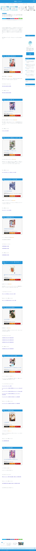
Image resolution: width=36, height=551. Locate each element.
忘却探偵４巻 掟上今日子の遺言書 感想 (8, 348)
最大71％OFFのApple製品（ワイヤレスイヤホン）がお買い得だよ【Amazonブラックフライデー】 (30, 75)
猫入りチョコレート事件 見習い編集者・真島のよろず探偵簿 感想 (11, 476)
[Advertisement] (12, 24)
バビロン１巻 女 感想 (5, 130)
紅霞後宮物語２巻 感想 (5, 248)
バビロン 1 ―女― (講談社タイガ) (8, 111)
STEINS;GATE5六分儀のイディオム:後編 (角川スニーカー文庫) (12, 367)
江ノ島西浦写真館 (6, 422)
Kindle (12, 115)
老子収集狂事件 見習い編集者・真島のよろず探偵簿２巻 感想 (11, 483)
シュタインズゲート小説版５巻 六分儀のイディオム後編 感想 (11, 403)
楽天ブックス (18, 115)
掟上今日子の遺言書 (6, 319)
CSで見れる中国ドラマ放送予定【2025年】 (30, 68)
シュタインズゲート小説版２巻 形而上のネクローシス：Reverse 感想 (12, 391)
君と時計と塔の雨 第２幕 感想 (6, 92)
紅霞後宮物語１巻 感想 (5, 246)
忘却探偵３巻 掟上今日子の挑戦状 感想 (8, 342)
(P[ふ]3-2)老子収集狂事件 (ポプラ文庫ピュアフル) (11, 459)
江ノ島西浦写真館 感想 (5, 440)
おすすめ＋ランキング (4, 13)
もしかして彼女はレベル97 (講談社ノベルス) (10, 150)
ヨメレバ (8, 69)
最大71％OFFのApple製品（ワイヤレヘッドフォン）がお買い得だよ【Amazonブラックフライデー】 (30, 71)
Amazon (6, 115)
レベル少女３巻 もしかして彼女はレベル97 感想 (9, 172)
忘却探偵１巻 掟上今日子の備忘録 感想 (8, 337)
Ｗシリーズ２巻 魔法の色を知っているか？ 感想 (9, 300)
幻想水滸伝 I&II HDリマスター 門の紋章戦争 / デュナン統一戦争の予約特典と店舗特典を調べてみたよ (30, 65)
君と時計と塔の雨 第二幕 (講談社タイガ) (9, 67)
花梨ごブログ (18, 1)
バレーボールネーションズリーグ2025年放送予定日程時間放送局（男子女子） (30, 61)
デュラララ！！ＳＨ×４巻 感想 (6, 210)
